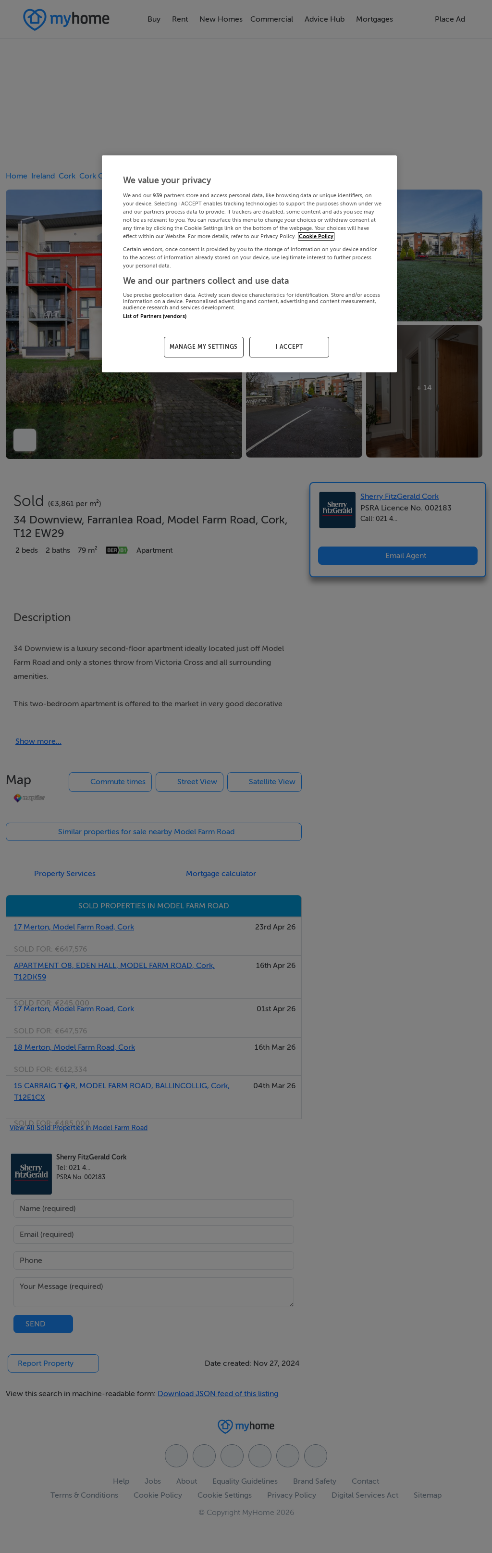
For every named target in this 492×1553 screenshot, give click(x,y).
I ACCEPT (289, 347)
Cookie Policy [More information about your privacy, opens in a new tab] (316, 236)
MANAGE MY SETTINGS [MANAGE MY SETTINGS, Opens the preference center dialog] (204, 347)
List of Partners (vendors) (154, 316)
